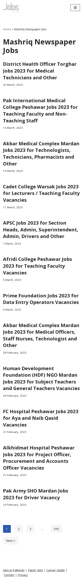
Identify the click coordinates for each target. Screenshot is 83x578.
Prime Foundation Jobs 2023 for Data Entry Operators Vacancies (41, 299)
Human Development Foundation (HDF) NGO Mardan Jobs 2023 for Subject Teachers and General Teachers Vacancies (41, 378)
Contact (9, 575)
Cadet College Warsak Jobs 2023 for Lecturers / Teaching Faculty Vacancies (41, 193)
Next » (10, 541)
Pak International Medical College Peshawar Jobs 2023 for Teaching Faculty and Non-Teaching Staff (40, 110)
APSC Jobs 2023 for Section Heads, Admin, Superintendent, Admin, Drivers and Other (40, 229)
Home (7, 29)
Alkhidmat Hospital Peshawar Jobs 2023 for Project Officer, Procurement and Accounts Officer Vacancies (39, 457)
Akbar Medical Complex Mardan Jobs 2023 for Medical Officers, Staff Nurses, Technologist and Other (41, 335)
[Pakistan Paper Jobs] (11, 7)
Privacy (23, 575)
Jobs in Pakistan (13, 570)
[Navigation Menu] (75, 7)
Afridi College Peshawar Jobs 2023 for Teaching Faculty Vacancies (37, 266)
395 (56, 529)
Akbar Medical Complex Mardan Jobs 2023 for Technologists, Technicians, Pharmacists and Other (41, 153)
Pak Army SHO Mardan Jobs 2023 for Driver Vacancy (35, 494)
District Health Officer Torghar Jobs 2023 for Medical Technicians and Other (40, 71)
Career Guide (56, 570)
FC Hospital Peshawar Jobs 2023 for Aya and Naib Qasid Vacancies (40, 418)
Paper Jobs (35, 570)
